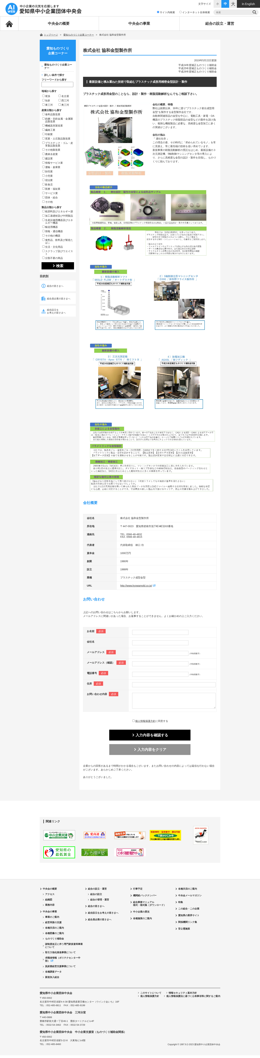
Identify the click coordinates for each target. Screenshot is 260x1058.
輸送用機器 (50, 227)
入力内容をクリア (151, 752)
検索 (59, 266)
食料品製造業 (51, 114)
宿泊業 (47, 180)
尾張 (46, 96)
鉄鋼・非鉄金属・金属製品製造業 (57, 120)
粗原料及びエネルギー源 (57, 211)
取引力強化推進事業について (60, 955)
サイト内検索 (166, 12)
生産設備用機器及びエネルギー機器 (57, 221)
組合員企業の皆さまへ (58, 298)
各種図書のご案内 (54, 936)
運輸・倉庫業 (51, 167)
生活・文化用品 (52, 246)
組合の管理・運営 (99, 902)
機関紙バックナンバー (145, 898)
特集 (180, 905)
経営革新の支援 (53, 925)
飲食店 (47, 184)
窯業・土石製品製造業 (56, 138)
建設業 (47, 158)
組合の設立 (96, 897)
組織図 (48, 902)
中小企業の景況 (141, 914)
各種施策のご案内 (142, 921)
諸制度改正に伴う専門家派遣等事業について (64, 948)
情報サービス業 (52, 162)
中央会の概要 (59, 23)
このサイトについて (150, 995)
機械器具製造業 (52, 125)
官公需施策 (184, 931)
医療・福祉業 (51, 188)
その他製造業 (51, 149)
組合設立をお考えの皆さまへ (56, 311)
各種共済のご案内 (54, 930)
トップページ (51, 34)
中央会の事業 (139, 23)
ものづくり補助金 (54, 941)
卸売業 (47, 171)
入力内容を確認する (152, 738)
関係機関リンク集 (187, 924)
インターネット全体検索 (194, 12)
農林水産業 (50, 154)
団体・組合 (50, 197)
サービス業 (50, 193)
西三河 (63, 100)
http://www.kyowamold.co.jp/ (136, 585)
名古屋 (63, 96)
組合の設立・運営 (219, 23)
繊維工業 (48, 129)
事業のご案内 (52, 919)
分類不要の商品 (52, 258)
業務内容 (50, 907)
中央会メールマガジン (190, 898)
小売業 (47, 175)
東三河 (47, 104)
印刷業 (47, 134)
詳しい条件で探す (54, 75)
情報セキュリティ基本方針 (183, 995)
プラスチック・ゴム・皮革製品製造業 (57, 144)
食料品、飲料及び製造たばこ (57, 241)
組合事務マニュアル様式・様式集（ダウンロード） (149, 906)
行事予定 (137, 891)
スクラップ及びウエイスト (57, 252)
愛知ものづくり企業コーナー (78, 34)
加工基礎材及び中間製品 (57, 215)
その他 (47, 201)
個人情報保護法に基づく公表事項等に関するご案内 (193, 998)
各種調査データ (53, 974)
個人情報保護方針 (145, 723)
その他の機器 (51, 235)
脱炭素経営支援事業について (60, 969)
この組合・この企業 (188, 911)
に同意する (150, 723)
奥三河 (63, 104)
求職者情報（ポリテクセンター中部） (62, 962)
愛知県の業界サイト (188, 918)
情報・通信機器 (52, 231)
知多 (46, 100)
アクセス (50, 897)
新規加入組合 (52, 979)
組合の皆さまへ (55, 286)
